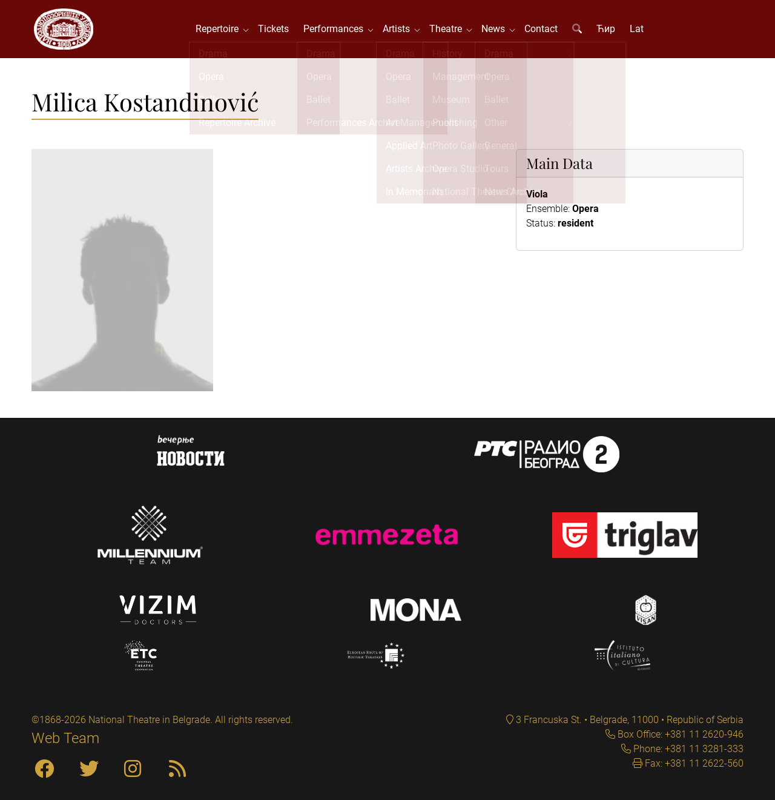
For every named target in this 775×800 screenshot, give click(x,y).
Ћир (607, 30)
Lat (638, 30)
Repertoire (221, 30)
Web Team (65, 738)
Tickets (274, 30)
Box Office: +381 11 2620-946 (679, 734)
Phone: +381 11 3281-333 (687, 749)
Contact (542, 30)
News (497, 30)
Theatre (449, 30)
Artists (400, 30)
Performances (337, 30)
